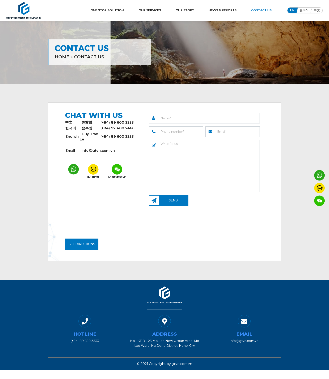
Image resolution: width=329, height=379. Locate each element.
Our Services (149, 10)
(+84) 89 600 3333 (117, 122)
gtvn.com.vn (182, 364)
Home (62, 56)
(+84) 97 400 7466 (117, 128)
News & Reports (222, 10)
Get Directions (81, 244)
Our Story (185, 10)
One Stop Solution (107, 10)
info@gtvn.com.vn (98, 150)
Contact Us (261, 10)
